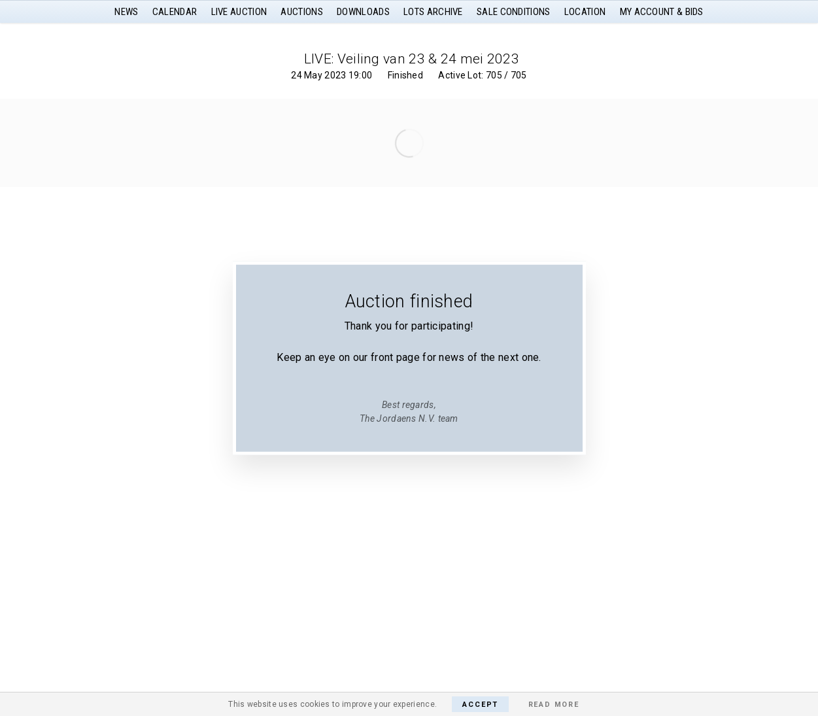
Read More (553, 704)
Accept (480, 704)
